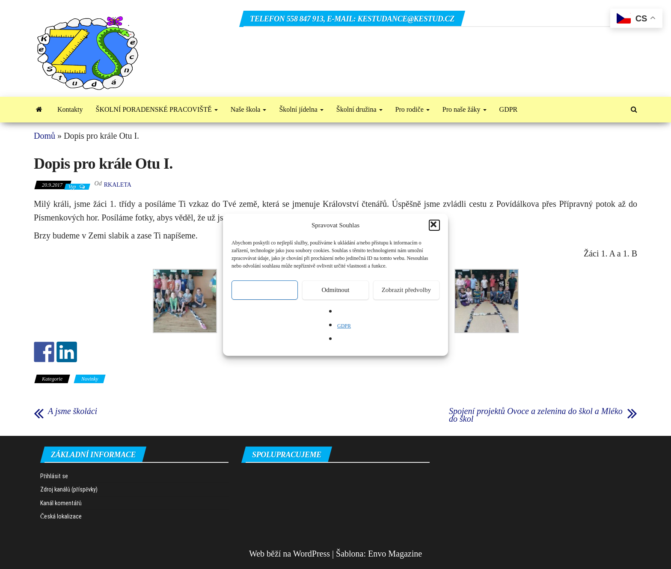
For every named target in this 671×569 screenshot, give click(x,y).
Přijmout (264, 289)
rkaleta (117, 185)
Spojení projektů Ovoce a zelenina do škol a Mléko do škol (536, 415)
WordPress (311, 553)
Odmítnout (335, 289)
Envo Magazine (395, 553)
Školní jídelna (301, 109)
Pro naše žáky (464, 109)
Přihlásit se (54, 476)
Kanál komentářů (61, 503)
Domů (44, 135)
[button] (434, 225)
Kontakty (70, 109)
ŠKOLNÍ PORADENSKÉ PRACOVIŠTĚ (157, 109)
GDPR (344, 326)
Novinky (89, 379)
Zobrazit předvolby (406, 289)
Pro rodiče (412, 109)
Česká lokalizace (61, 516)
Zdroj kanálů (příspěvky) (69, 489)
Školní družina (359, 109)
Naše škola (249, 109)
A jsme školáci (72, 411)
